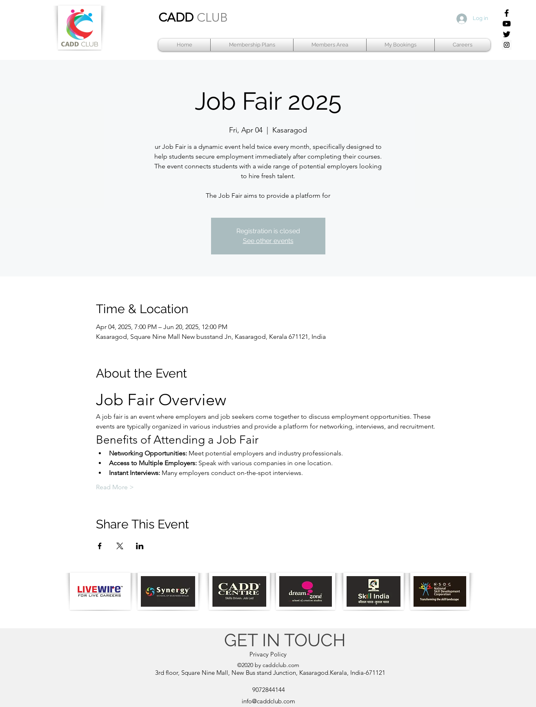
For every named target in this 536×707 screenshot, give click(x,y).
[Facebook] (507, 13)
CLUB (212, 17)
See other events (268, 241)
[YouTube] (507, 24)
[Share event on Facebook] (100, 546)
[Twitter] (507, 34)
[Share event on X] (120, 546)
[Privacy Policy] (268, 654)
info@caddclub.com (268, 701)
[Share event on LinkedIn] (140, 546)
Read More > (115, 487)
